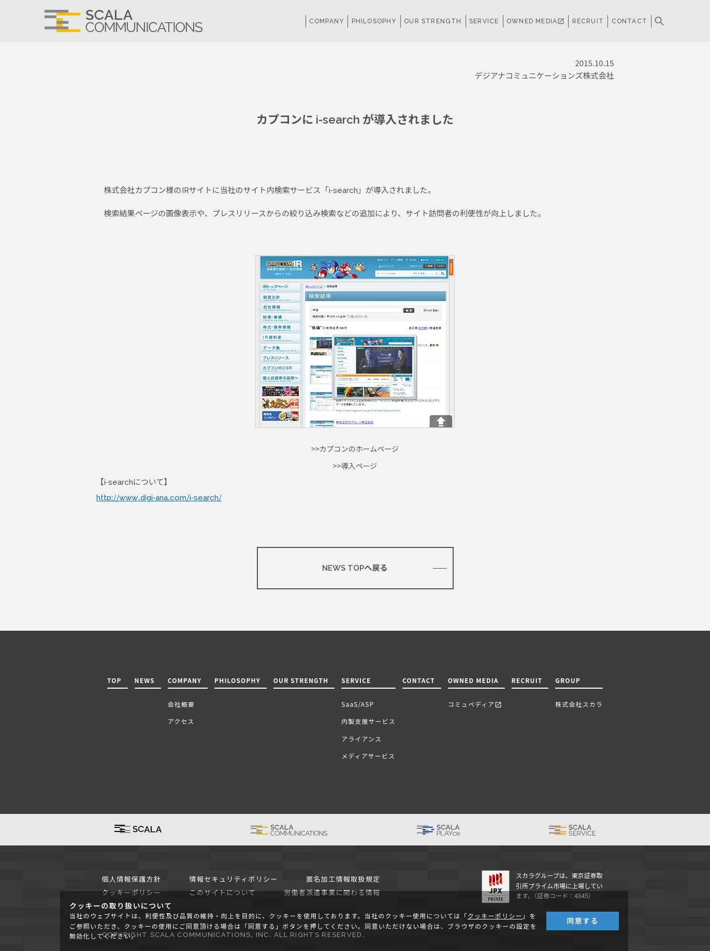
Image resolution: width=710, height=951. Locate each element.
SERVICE (356, 680)
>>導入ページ (355, 466)
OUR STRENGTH (432, 21)
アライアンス (361, 738)
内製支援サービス (368, 721)
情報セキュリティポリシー (234, 879)
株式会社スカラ (579, 704)
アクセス (181, 721)
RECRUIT (588, 21)
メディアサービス (368, 755)
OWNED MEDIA (535, 21)
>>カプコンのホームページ (355, 449)
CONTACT (629, 21)
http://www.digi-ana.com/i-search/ (159, 497)
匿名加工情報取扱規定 (343, 879)
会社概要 (181, 704)
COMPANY (326, 21)
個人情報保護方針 (132, 879)
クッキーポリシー (495, 916)
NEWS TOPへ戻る (354, 568)
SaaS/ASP (357, 704)
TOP (114, 680)
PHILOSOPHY (374, 21)
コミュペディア (475, 704)
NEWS (145, 680)
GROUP (568, 680)
